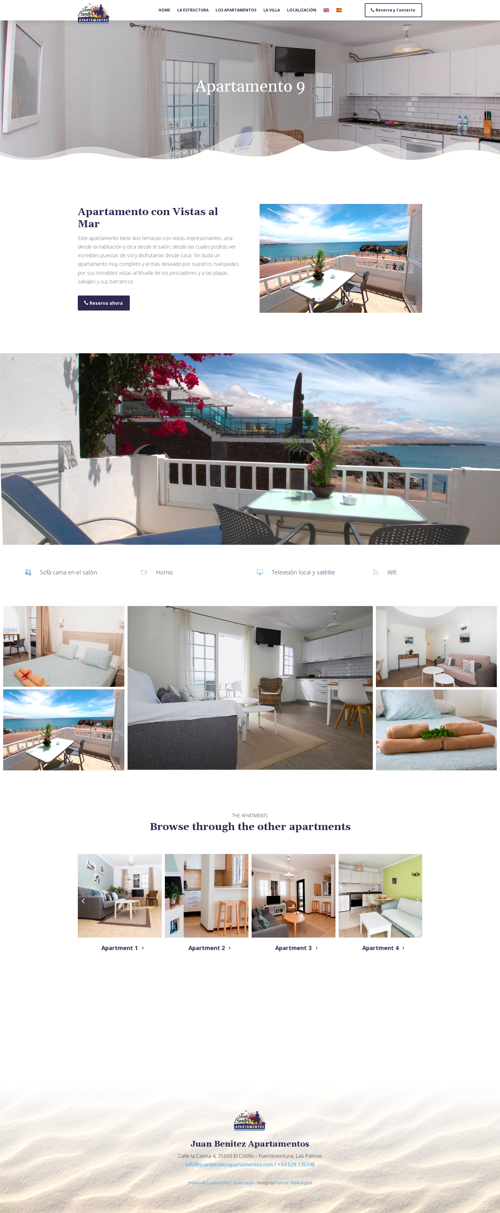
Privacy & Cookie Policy (209, 1183)
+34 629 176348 (296, 1164)
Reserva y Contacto (394, 10)
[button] (83, 901)
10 (362, 299)
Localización (301, 10)
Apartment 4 (380, 948)
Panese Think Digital (294, 1183)
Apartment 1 (119, 948)
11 (368, 299)
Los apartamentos (236, 10)
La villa (271, 10)
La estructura (193, 10)
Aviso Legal (243, 1183)
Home (164, 10)
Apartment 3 (293, 948)
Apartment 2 (206, 948)
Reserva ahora (106, 303)
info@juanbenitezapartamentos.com (229, 1164)
